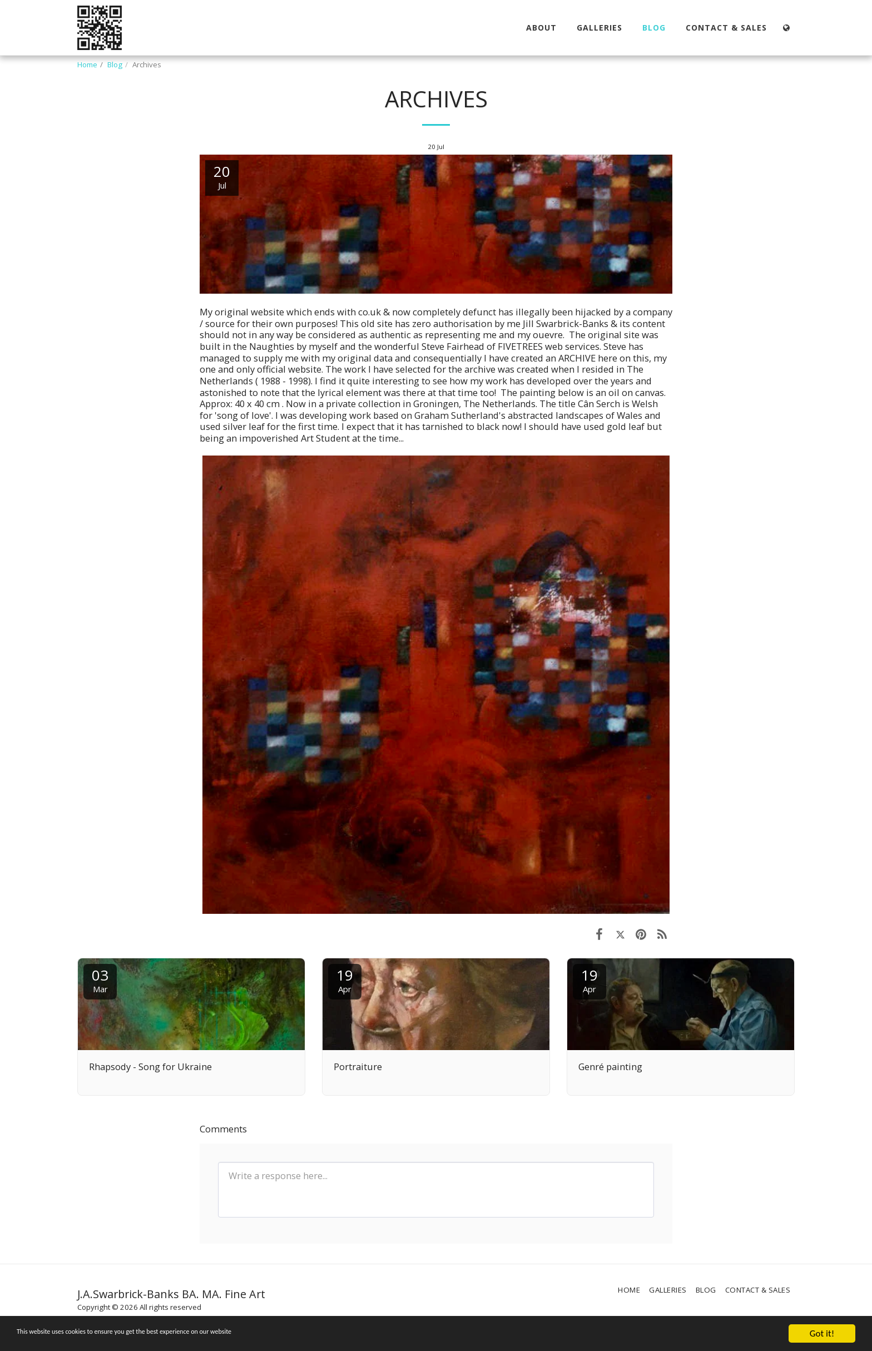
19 (344, 979)
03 (100, 979)
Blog (114, 65)
